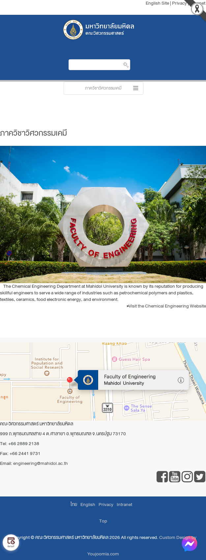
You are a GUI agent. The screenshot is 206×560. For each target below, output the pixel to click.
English (87, 504)
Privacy (106, 504)
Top (103, 521)
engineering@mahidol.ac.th (40, 463)
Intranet (124, 504)
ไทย (74, 504)
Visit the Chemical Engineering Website (166, 306)
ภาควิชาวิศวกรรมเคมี (33, 133)
